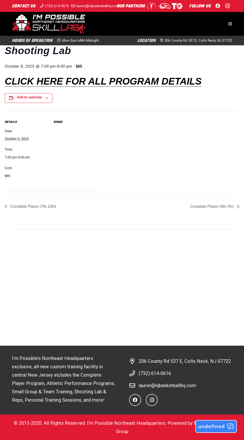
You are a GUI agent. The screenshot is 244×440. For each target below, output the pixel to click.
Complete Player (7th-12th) (32, 206)
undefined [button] (216, 426)
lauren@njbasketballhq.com (167, 385)
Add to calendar (29, 97)
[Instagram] (227, 6)
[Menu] (230, 24)
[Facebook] (218, 6)
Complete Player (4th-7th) (212, 206)
